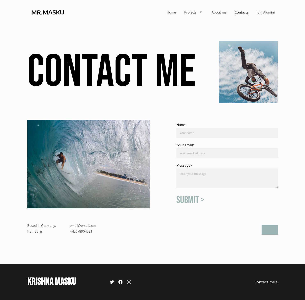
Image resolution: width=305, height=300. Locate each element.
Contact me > (266, 282)
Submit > (190, 200)
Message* (184, 165)
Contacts (241, 12)
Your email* (185, 145)
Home (171, 12)
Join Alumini (265, 12)
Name (181, 125)
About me (219, 12)
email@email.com (83, 225)
